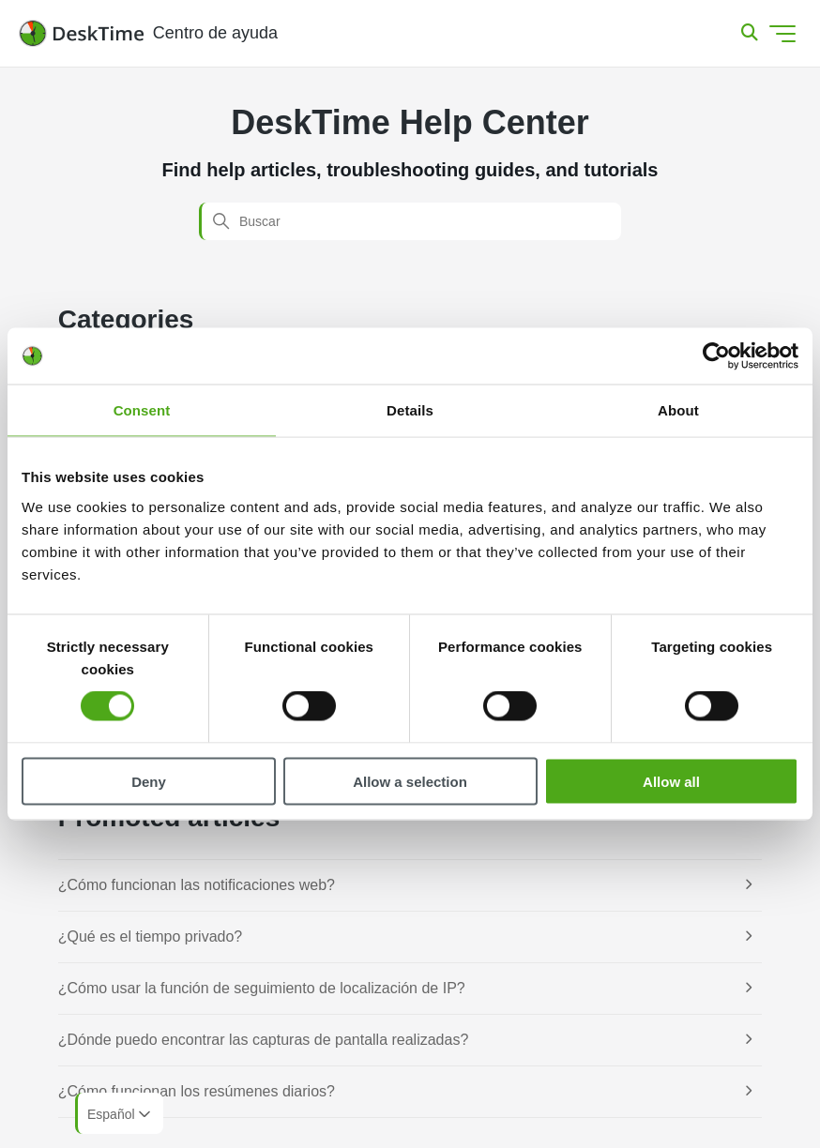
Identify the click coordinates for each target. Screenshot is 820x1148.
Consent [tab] (142, 410)
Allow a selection (410, 781)
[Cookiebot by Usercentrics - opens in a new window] (716, 356)
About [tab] (678, 410)
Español (120, 1114)
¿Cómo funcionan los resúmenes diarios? (196, 1091)
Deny (148, 781)
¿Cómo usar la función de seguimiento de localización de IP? (261, 988)
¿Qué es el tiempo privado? (150, 936)
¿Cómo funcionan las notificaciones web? (196, 885)
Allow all (671, 781)
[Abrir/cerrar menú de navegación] (782, 34)
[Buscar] (410, 221)
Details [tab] (410, 410)
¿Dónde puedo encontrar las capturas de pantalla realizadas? (263, 1040)
